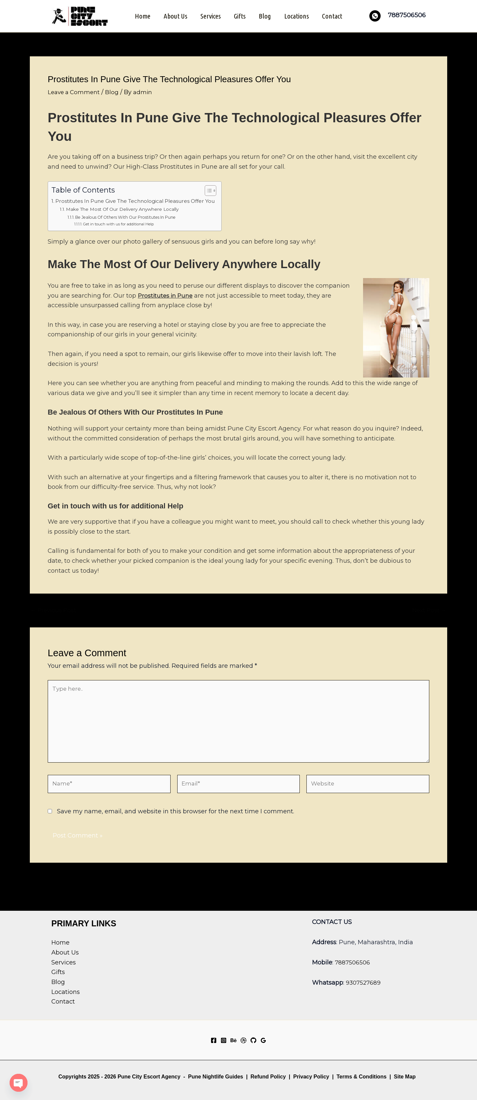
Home (140, 16)
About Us (174, 16)
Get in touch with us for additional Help (121, 223)
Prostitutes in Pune (166, 294)
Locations (298, 16)
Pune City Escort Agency (149, 1076)
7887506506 (353, 962)
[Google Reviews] (263, 1040)
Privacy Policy (311, 1076)
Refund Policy (268, 1076)
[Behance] (234, 1040)
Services (210, 16)
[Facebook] (214, 1040)
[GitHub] (253, 1040)
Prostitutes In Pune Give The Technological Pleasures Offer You (143, 200)
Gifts (239, 16)
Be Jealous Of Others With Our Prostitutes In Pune (130, 216)
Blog (265, 16)
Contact (334, 16)
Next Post (428, 609)
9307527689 (364, 982)
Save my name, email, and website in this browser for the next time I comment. (175, 817)
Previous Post (54, 609)
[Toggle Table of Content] (223, 190)
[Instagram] (224, 1040)
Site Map (405, 1076)
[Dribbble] (243, 1040)
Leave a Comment (75, 91)
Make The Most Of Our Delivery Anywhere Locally (127, 208)
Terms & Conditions (361, 1076)
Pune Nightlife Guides (215, 1076)
